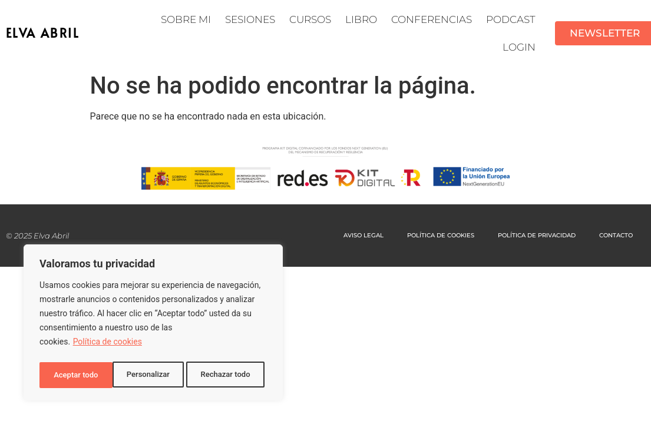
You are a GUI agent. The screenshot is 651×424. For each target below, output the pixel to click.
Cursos (310, 19)
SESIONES (250, 19)
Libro (361, 19)
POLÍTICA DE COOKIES (440, 235)
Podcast (511, 19)
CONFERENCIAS (431, 19)
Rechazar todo (152, 375)
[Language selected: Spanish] (621, 413)
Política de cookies (107, 345)
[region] (153, 324)
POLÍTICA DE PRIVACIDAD (537, 235)
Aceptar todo (231, 375)
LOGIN (519, 47)
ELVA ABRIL (43, 33)
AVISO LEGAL (363, 235)
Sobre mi (186, 19)
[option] (621, 414)
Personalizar (74, 375)
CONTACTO (616, 235)
